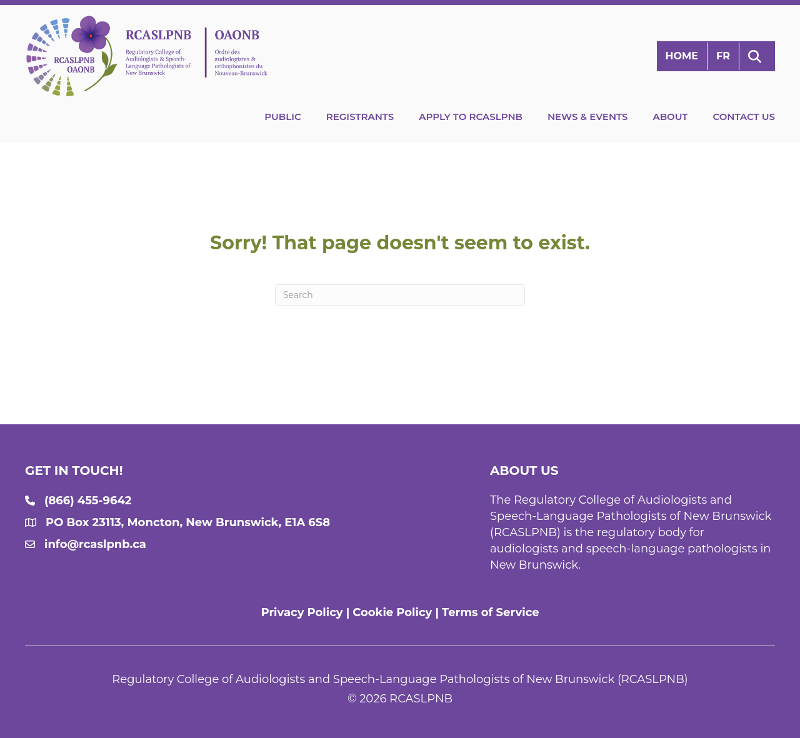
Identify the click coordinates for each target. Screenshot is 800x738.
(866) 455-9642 (87, 500)
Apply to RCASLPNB (470, 116)
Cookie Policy (392, 612)
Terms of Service (490, 612)
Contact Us (743, 116)
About (670, 116)
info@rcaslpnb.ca (95, 544)
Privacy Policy (301, 612)
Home (682, 56)
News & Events (588, 116)
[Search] (400, 295)
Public (282, 116)
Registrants (360, 116)
